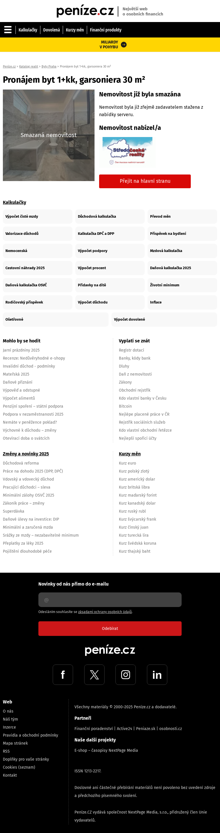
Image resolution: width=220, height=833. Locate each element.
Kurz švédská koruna (137, 543)
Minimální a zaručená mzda (28, 527)
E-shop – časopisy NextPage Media (106, 750)
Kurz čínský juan (133, 527)
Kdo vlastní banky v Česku (142, 398)
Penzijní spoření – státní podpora (33, 406)
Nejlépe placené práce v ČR (144, 414)
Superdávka (13, 511)
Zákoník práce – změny (23, 503)
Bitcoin (125, 406)
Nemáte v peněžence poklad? (30, 422)
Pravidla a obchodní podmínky (30, 735)
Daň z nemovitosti (135, 374)
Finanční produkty (105, 30)
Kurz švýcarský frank (137, 519)
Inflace (156, 302)
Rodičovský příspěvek (24, 302)
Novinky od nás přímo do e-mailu (73, 584)
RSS (6, 751)
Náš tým (10, 719)
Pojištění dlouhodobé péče (27, 551)
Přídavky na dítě (92, 285)
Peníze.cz (9, 66)
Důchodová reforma (21, 463)
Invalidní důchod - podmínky (29, 366)
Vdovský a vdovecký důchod (28, 479)
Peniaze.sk (145, 728)
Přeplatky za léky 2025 (23, 543)
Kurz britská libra (134, 487)
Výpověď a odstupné (21, 390)
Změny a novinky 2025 (26, 454)
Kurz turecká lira (134, 535)
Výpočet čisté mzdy (21, 216)
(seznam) (26, 767)
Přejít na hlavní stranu (145, 181)
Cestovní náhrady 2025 (25, 268)
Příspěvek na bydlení (168, 233)
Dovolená (51, 30)
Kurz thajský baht (134, 551)
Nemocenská (16, 251)
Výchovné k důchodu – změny (29, 430)
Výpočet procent (92, 268)
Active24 (124, 728)
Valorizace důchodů (21, 233)
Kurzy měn (75, 30)
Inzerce (9, 727)
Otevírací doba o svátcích (26, 438)
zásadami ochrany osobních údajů (105, 612)
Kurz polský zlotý (134, 471)
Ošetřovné (14, 319)
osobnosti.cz (170, 728)
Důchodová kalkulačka (97, 216)
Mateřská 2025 (16, 374)
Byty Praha (49, 66)
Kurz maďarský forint (138, 495)
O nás (8, 711)
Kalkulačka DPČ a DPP (96, 233)
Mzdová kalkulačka (166, 251)
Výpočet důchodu (92, 302)
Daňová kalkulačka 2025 (170, 268)
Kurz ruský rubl (132, 511)
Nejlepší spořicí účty (137, 438)
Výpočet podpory (92, 251)
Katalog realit (28, 66)
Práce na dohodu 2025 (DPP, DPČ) (33, 471)
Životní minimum (164, 285)
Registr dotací (131, 350)
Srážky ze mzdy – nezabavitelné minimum (41, 535)
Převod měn (160, 216)
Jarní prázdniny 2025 (21, 350)
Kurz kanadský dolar (137, 503)
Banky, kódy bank (134, 358)
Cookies (10, 767)
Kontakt (10, 775)
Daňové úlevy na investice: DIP (31, 519)
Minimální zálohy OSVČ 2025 (28, 495)
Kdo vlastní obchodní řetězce (145, 430)
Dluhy (124, 366)
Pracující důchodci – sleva (26, 487)
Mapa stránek (15, 743)
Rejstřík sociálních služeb (142, 422)
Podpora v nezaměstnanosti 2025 (33, 414)
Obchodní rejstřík (134, 390)
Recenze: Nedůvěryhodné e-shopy (34, 358)
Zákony (125, 382)
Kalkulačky (28, 30)
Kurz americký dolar (137, 479)
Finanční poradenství (93, 728)
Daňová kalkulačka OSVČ (26, 285)
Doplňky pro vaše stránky (26, 759)
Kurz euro (127, 463)
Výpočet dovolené (129, 319)
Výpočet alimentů (19, 398)
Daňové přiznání (17, 382)
